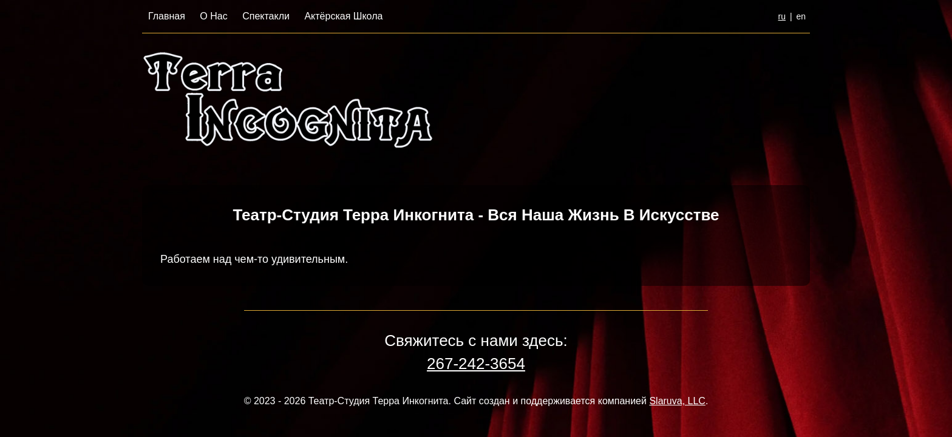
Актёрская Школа (343, 16)
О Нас (213, 16)
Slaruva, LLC (677, 401)
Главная (166, 16)
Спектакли (266, 16)
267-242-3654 (476, 363)
